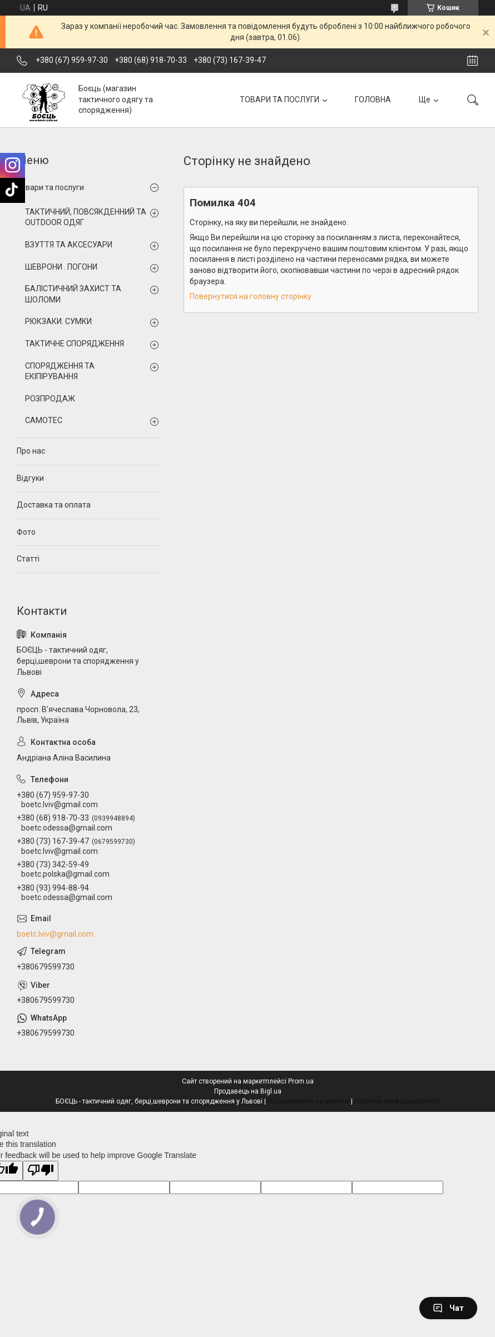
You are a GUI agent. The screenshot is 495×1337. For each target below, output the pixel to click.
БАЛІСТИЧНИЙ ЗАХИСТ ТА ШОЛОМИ (73, 294)
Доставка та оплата (54, 504)
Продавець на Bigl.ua (247, 1091)
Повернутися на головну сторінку (250, 296)
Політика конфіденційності (396, 1101)
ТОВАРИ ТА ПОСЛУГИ (279, 99)
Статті (28, 558)
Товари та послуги (50, 187)
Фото (26, 532)
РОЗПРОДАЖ (50, 398)
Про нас (31, 450)
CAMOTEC (43, 420)
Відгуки (30, 478)
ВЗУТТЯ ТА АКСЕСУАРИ (68, 244)
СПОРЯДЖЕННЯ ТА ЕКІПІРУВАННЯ (60, 371)
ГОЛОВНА (373, 99)
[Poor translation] (40, 1171)
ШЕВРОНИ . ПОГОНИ (61, 266)
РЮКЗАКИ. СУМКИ (58, 321)
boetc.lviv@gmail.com (55, 934)
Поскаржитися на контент (308, 1101)
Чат (448, 1308)
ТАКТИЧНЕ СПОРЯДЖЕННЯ (74, 343)
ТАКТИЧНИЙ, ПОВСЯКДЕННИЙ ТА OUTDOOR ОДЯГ (85, 217)
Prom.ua (301, 1081)
